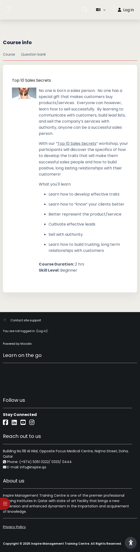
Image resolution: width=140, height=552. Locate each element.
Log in (42, 331)
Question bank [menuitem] (33, 54)
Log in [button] (126, 10)
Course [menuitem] (9, 54)
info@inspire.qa (33, 467)
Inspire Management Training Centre (34, 495)
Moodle (25, 344)
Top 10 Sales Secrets (31, 80)
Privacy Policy (14, 526)
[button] (85, 10)
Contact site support (25, 320)
